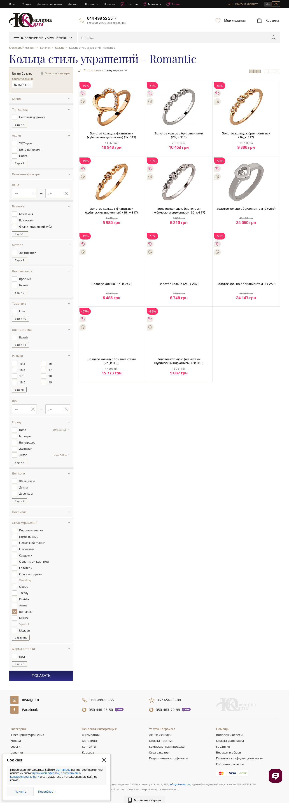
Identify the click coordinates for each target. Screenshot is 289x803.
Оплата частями (161, 734)
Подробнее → (47, 791)
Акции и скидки (160, 728)
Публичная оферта (230, 757)
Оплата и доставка (230, 734)
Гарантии (132, 4)
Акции (177, 4)
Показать (41, 669)
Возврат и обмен (228, 745)
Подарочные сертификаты (168, 751)
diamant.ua (63, 769)
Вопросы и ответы (229, 728)
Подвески (17, 751)
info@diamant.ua (180, 778)
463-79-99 (168, 703)
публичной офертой (45, 773)
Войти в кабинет (243, 4)
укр (268, 3)
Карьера (88, 745)
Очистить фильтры (57, 73)
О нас (12, 4)
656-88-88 (169, 693)
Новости (111, 4)
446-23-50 (101, 703)
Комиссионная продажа (167, 740)
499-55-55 (102, 693)
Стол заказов (159, 745)
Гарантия (223, 740)
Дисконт (75, 4)
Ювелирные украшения (27, 728)
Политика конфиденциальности (239, 751)
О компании (91, 728)
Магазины (155, 4)
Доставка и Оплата (50, 4)
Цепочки (16, 745)
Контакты (93, 4)
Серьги (15, 740)
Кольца (15, 734)
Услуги (27, 4)
